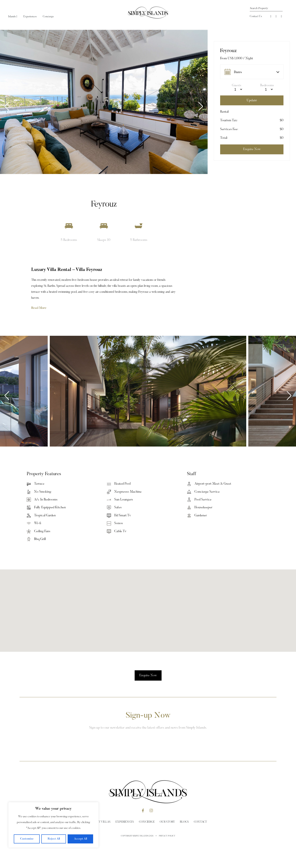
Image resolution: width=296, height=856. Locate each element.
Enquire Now (148, 675)
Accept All (80, 838)
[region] (53, 825)
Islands (12, 16)
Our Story (167, 822)
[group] (107, 102)
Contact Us (256, 16)
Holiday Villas (100, 822)
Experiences (30, 16)
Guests (236, 85)
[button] (201, 106)
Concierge (48, 16)
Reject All (54, 838)
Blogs (184, 822)
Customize (27, 838)
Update (252, 100)
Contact (200, 822)
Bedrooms (267, 85)
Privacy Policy (167, 836)
